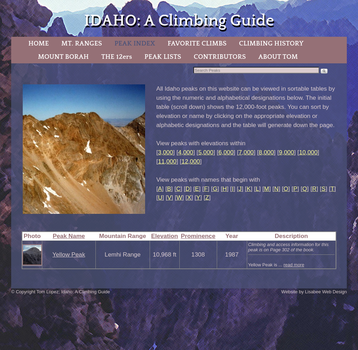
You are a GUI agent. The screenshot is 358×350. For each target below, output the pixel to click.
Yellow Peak (68, 254)
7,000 (245, 152)
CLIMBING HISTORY (271, 43)
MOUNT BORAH (63, 57)
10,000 (308, 152)
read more (294, 264)
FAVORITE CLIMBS (197, 43)
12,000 (190, 161)
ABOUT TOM (278, 57)
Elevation (164, 235)
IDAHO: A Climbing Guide (179, 21)
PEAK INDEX (134, 43)
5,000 (205, 152)
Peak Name (69, 235)
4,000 (185, 152)
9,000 (286, 152)
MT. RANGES (81, 43)
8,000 (266, 152)
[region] (84, 149)
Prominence (198, 235)
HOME (38, 43)
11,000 (167, 161)
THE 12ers (116, 57)
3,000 (165, 152)
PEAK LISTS (162, 57)
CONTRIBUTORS (220, 57)
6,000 (226, 152)
